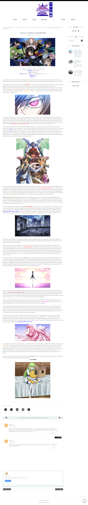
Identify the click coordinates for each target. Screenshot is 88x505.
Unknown (10, 440)
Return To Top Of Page (44, 502)
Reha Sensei (11, 424)
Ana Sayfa (15, 19)
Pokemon (63, 19)
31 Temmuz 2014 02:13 (12, 441)
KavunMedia (45, 500)
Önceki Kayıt (59, 489)
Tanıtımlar (24, 19)
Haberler (34, 19)
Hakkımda (73, 19)
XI (53, 19)
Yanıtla (53, 433)
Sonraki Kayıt (7, 489)
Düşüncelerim (44, 19)
